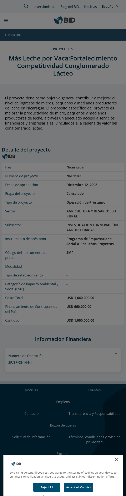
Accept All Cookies (78, 491)
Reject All (47, 491)
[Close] (116, 463)
